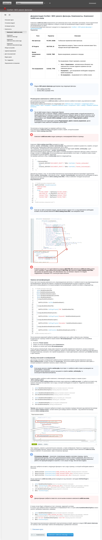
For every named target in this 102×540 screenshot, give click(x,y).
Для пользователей (10, 54)
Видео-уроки (8, 57)
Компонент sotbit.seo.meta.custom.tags (14, 40)
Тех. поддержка (9, 60)
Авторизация (92, 3)
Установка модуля (10, 23)
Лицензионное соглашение (12, 63)
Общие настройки (10, 47)
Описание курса (9, 20)
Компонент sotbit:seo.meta (14, 32)
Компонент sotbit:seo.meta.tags (12, 36)
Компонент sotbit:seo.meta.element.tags (14, 44)
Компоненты (8, 29)
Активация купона (10, 26)
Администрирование (10, 51)
